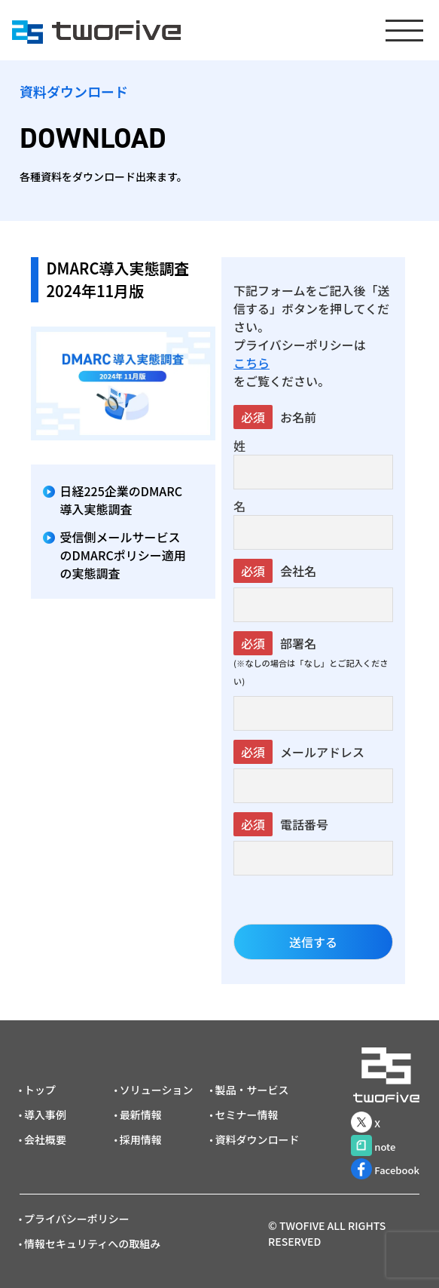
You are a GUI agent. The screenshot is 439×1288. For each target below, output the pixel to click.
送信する (313, 942)
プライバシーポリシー (77, 1218)
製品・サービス (251, 1089)
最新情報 (141, 1114)
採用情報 (141, 1139)
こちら (251, 363)
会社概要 (45, 1139)
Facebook (385, 1168)
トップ (40, 1089)
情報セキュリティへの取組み (92, 1243)
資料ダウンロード (257, 1139)
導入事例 (45, 1114)
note (373, 1145)
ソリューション (157, 1089)
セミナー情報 (246, 1114)
